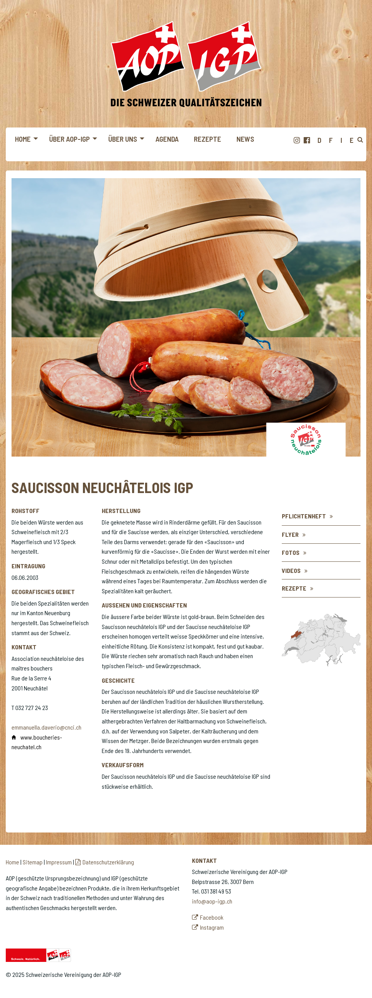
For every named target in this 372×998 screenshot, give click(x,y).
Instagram (212, 927)
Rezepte (294, 588)
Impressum (59, 862)
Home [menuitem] (23, 138)
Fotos (290, 552)
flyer (290, 534)
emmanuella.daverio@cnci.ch (46, 727)
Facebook (211, 917)
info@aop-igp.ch (212, 901)
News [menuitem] (245, 138)
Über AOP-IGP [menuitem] (69, 138)
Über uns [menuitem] (122, 138)
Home (12, 862)
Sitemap (33, 862)
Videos (291, 570)
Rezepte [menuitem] (207, 138)
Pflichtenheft (304, 516)
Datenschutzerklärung (108, 862)
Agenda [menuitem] (167, 138)
